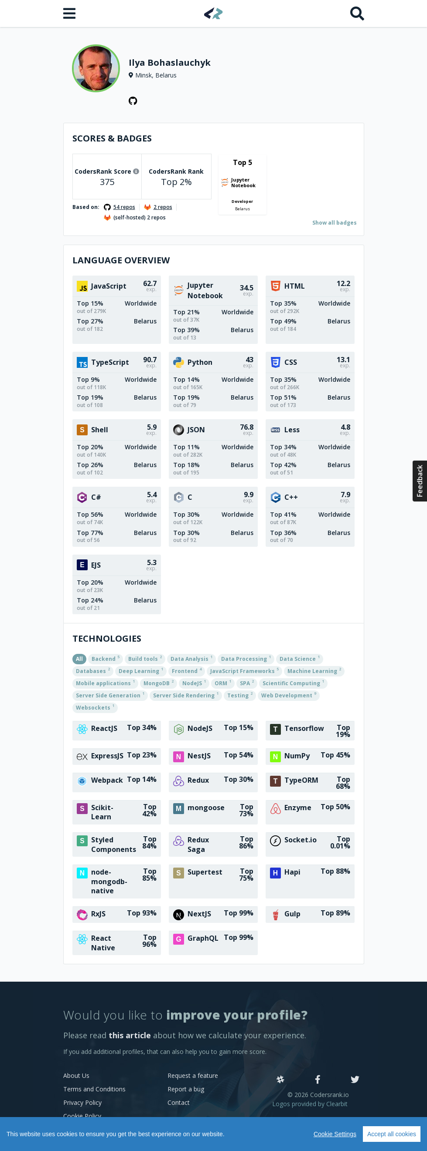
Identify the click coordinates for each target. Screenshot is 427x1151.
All (79, 659)
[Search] (357, 13)
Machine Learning (314, 670)
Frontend (187, 670)
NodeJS (194, 682)
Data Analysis (191, 658)
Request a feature (192, 1075)
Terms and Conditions (94, 1089)
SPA (247, 682)
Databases (93, 670)
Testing (240, 694)
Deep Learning (141, 670)
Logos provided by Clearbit (310, 1104)
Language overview (121, 260)
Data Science (300, 658)
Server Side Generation (110, 694)
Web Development (288, 694)
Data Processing (246, 658)
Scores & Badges (112, 138)
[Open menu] (70, 13)
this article (130, 1035)
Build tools (145, 658)
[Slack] (280, 1080)
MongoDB (158, 682)
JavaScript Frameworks (244, 670)
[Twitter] (355, 1080)
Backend (106, 658)
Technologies (106, 638)
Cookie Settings (335, 1134)
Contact (178, 1102)
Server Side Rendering (186, 694)
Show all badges (334, 222)
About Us (76, 1075)
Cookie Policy (82, 1116)
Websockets (95, 707)
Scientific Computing (293, 682)
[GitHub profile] (133, 101)
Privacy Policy (82, 1102)
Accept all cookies (391, 1134)
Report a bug (185, 1089)
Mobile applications (105, 682)
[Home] (213, 13)
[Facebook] (318, 1080)
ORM (223, 682)
